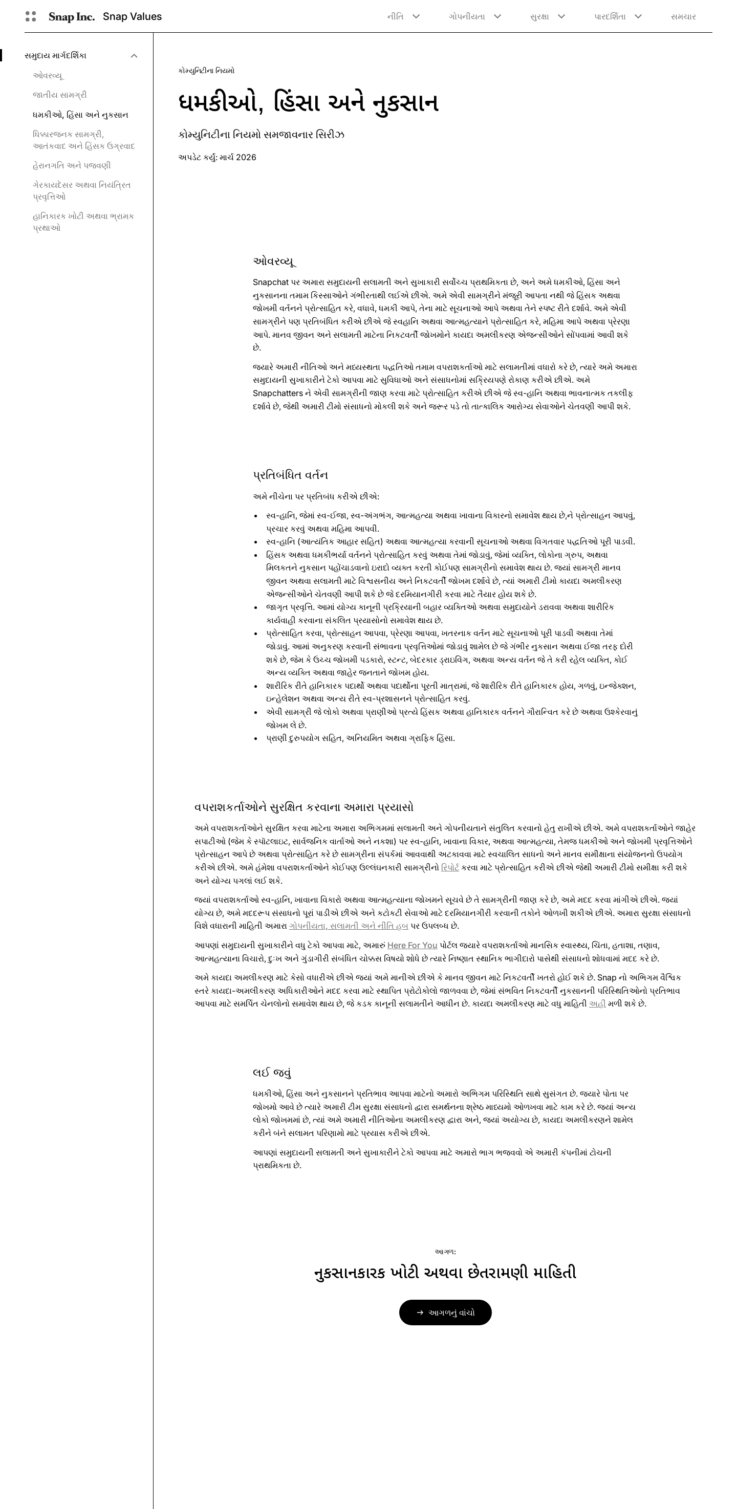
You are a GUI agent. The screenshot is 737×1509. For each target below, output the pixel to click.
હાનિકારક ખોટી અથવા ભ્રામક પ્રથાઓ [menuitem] (83, 221)
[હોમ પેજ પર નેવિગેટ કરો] (72, 16)
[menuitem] (81, 55)
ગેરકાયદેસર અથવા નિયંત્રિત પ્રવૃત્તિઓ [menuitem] (82, 190)
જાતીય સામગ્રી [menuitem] (60, 95)
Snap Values (132, 16)
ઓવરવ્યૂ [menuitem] (47, 75)
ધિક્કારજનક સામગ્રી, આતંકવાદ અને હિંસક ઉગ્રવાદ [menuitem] (84, 139)
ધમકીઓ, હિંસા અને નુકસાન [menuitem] (80, 115)
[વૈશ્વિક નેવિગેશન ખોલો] (30, 16)
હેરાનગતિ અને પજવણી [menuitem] (72, 165)
